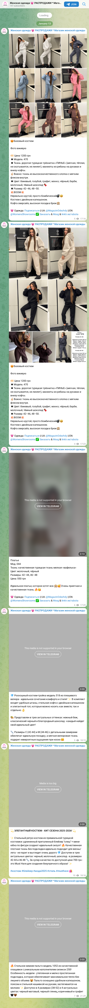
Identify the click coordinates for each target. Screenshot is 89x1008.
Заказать (45, 214)
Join (71, 4)
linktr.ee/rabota (70, 214)
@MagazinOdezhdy (56, 210)
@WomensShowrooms (22, 214)
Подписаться (32, 210)
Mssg (56, 214)
